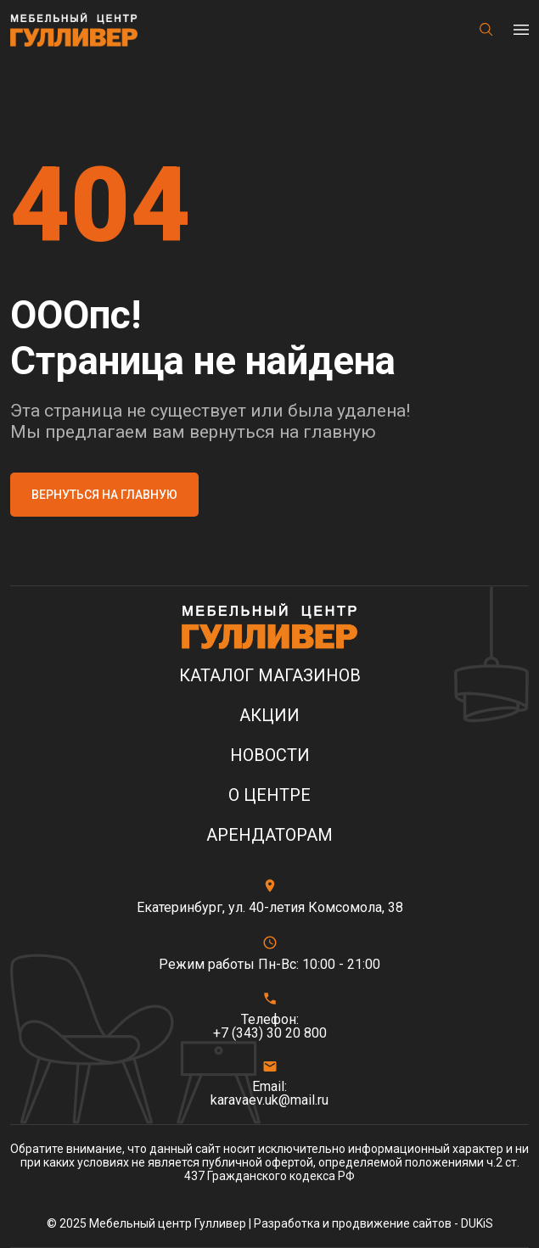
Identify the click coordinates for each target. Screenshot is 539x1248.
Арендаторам (269, 835)
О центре (269, 795)
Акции (269, 715)
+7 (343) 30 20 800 (270, 1033)
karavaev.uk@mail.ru (269, 1100)
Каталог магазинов (270, 676)
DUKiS (477, 1223)
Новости (270, 755)
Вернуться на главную (104, 494)
